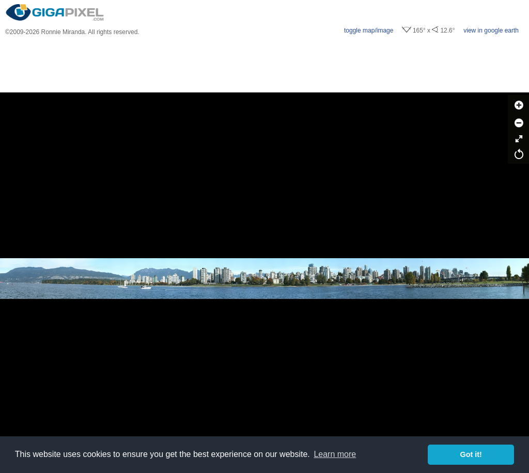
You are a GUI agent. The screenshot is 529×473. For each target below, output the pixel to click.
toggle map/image (368, 30)
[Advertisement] (264, 64)
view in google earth (491, 30)
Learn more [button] (335, 454)
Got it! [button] (471, 454)
